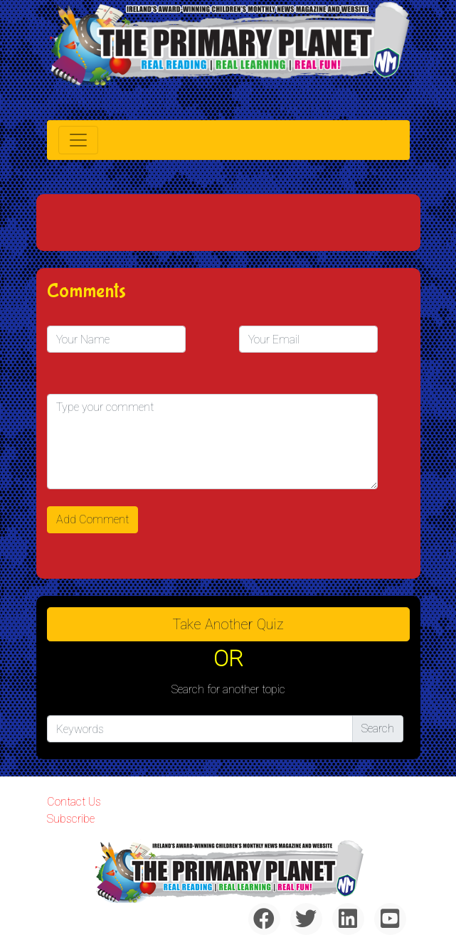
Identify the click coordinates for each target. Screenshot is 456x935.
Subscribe (71, 819)
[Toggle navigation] (78, 140)
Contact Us (74, 801)
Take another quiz (228, 624)
